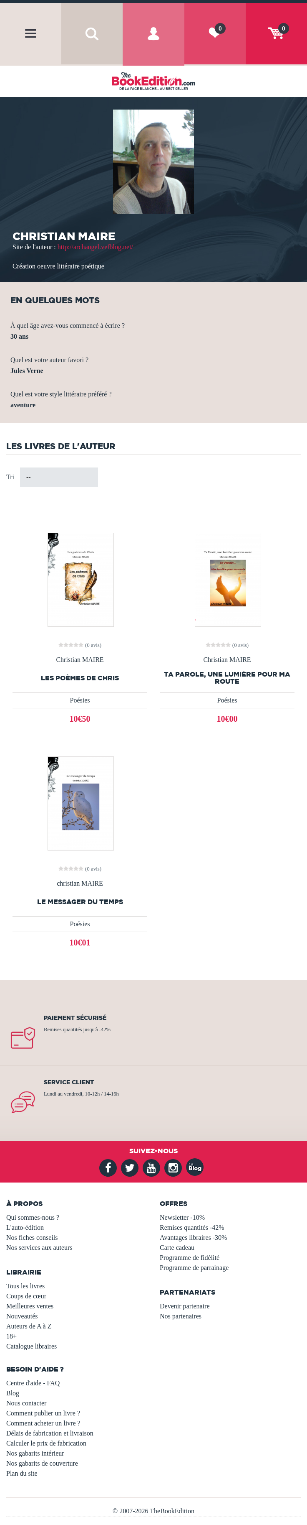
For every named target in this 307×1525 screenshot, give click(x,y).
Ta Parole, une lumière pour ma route (227, 678)
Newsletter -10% (182, 1217)
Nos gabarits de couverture (42, 1463)
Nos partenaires (180, 1316)
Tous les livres (25, 1286)
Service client (69, 1082)
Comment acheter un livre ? (43, 1423)
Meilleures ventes (29, 1306)
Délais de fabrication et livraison (49, 1433)
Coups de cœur (26, 1296)
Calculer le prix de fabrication (46, 1443)
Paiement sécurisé (75, 1017)
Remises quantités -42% (192, 1227)
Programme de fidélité (189, 1257)
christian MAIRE (80, 883)
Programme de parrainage (194, 1267)
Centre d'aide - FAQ (33, 1383)
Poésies (80, 700)
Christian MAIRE (79, 659)
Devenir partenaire (184, 1306)
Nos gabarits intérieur (35, 1453)
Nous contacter (26, 1403)
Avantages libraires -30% (193, 1237)
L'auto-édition (25, 1227)
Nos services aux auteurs (39, 1247)
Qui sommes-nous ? (32, 1217)
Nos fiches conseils (32, 1237)
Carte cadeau (177, 1247)
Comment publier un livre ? (43, 1413)
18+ (11, 1336)
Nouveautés (22, 1316)
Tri (10, 476)
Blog (12, 1393)
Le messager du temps (80, 901)
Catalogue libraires (31, 1346)
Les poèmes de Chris (80, 678)
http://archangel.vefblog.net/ (95, 246)
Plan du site (22, 1473)
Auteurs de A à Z (28, 1326)
